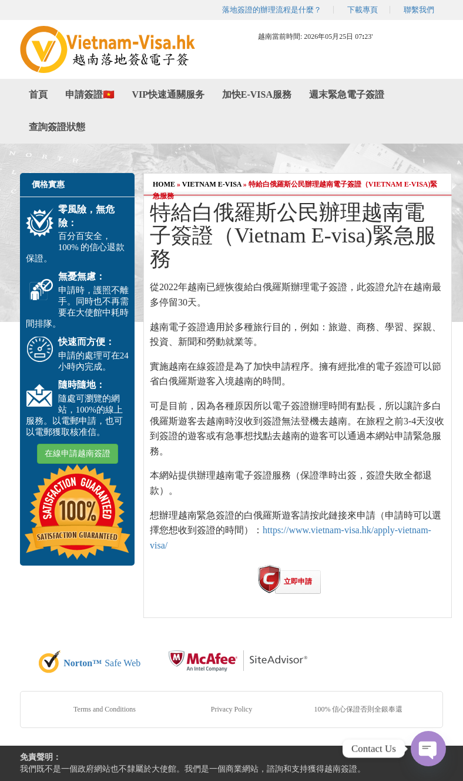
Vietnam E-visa (211, 184)
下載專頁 (362, 9)
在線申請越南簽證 (77, 453)
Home (164, 184)
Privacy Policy (231, 709)
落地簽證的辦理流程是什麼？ (271, 9)
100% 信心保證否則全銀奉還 (358, 709)
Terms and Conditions (104, 709)
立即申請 (298, 581)
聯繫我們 (419, 9)
